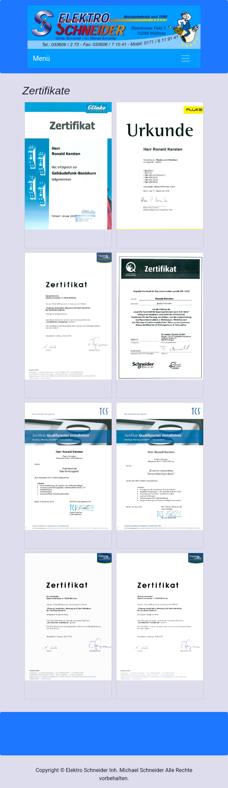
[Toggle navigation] (185, 58)
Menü (41, 58)
